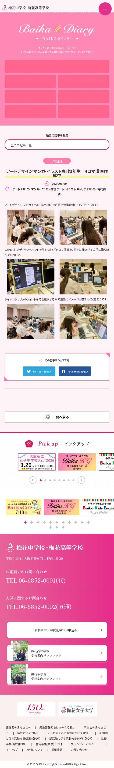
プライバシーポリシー (83, 744)
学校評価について (28, 733)
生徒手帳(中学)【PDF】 (49, 744)
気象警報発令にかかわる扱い (57, 727)
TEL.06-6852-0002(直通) (38, 606)
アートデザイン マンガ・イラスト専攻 (34, 189)
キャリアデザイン (86, 189)
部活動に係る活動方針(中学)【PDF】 (71, 738)
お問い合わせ (79, 750)
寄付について (34, 750)
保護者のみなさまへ (18, 727)
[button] (25, 522)
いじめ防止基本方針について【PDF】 (69, 733)
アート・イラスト (66, 189)
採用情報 (56, 750)
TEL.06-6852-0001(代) (36, 580)
